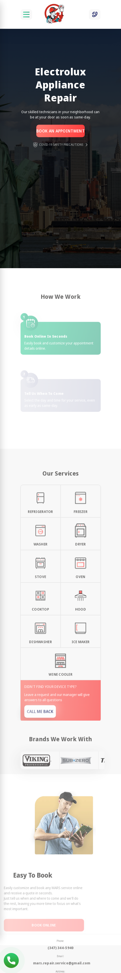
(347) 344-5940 (11, 960)
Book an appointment (60, 131)
